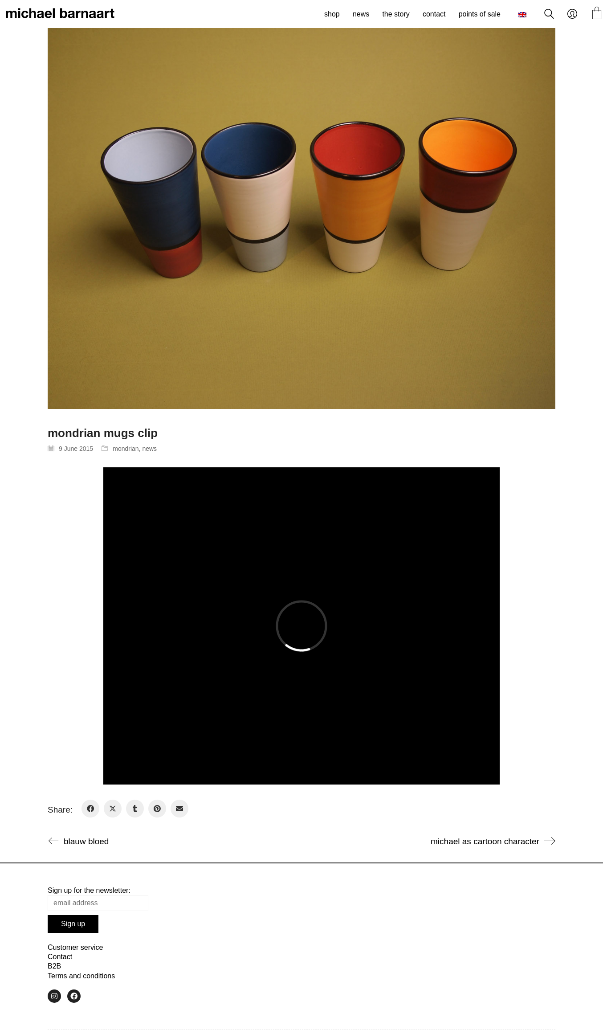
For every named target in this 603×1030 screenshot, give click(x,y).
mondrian (126, 448)
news (149, 448)
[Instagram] (54, 996)
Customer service (75, 947)
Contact (60, 957)
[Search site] (549, 15)
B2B (54, 966)
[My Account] (572, 14)
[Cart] (597, 14)
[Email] (179, 808)
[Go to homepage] (60, 14)
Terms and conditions (81, 976)
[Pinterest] (157, 808)
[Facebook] (90, 808)
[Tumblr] (135, 808)
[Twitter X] (113, 808)
